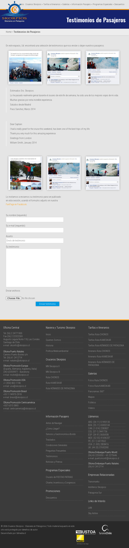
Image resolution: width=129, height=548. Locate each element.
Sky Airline (93, 513)
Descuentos (119, 4)
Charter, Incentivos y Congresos (60, 482)
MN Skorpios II (52, 366)
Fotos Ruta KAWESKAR (99, 386)
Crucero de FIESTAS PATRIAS (59, 477)
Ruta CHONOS (52, 377)
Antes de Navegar (54, 423)
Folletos (92, 402)
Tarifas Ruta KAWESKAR (99, 340)
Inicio (48, 334)
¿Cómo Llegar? (52, 428)
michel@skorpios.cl (19, 374)
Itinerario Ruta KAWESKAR (100, 356)
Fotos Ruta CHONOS (98, 380)
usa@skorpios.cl (18, 386)
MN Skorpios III (53, 371)
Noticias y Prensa (54, 461)
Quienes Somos (53, 340)
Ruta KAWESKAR (54, 383)
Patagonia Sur (95, 492)
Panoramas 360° (96, 391)
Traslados (50, 439)
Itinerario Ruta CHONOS (99, 351)
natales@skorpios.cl (19, 360)
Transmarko (93, 481)
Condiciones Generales (56, 445)
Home (8, 32)
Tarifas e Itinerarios (52, 4)
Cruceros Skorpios (34, 4)
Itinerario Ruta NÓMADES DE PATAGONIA (101, 363)
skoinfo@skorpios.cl (20, 345)
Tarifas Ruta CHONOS (98, 334)
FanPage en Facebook (16, 204)
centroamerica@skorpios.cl (23, 408)
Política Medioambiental (57, 351)
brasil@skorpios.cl (19, 397)
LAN (90, 507)
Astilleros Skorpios (97, 487)
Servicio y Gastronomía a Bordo (61, 434)
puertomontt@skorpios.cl (107, 458)
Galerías (66, 4)
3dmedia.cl (21, 533)
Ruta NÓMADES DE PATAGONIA (60, 388)
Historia (49, 345)
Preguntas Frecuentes (56, 450)
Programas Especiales (103, 4)
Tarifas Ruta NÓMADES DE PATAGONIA (106, 345)
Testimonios (52, 456)
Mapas (91, 397)
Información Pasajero (82, 4)
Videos (91, 408)
